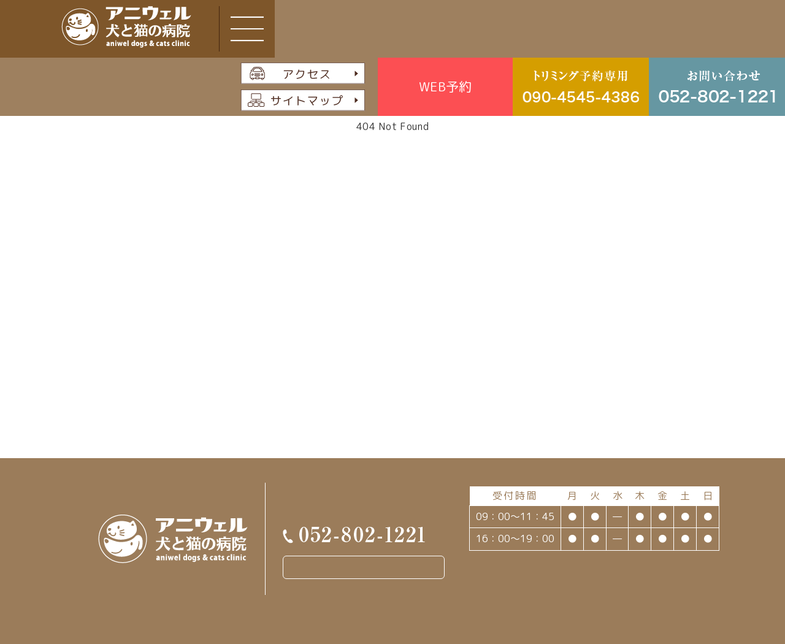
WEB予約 (445, 86)
